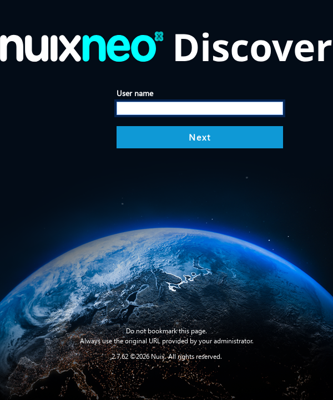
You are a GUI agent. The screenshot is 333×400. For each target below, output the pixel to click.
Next (200, 137)
